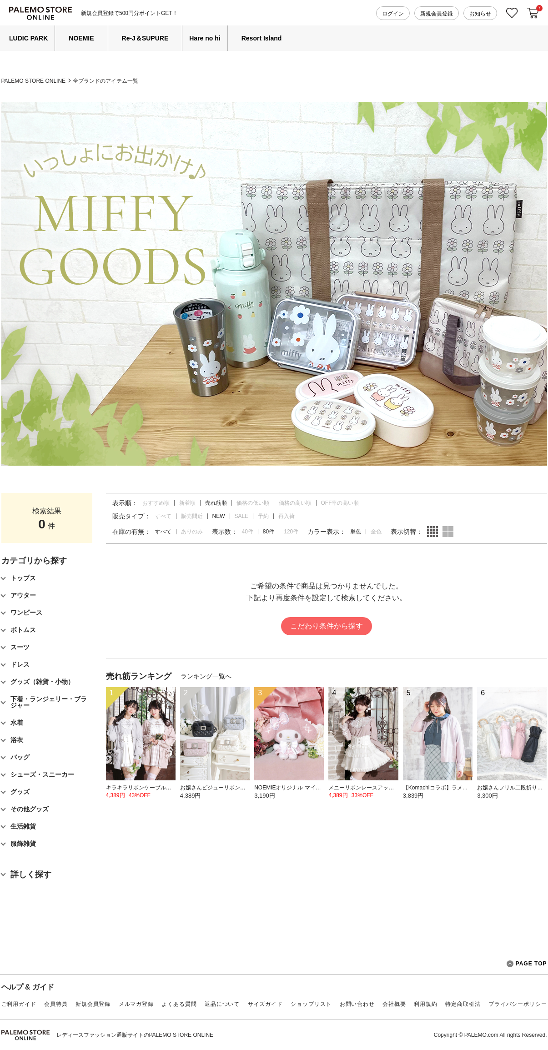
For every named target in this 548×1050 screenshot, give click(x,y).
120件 (291, 531)
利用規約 (425, 1004)
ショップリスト (311, 1004)
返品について (222, 1004)
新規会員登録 (436, 13)
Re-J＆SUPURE (145, 38)
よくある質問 (178, 1004)
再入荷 (286, 516)
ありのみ (192, 531)
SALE (242, 516)
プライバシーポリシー (517, 1004)
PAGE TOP (527, 963)
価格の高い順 (295, 503)
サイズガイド (265, 1004)
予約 (263, 516)
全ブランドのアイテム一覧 (105, 81)
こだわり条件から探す (326, 626)
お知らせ (480, 13)
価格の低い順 (252, 503)
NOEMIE (81, 38)
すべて (163, 516)
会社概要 (394, 1004)
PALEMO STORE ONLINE (33, 81)
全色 (376, 531)
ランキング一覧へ (206, 676)
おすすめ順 (156, 503)
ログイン (393, 13)
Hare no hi (204, 38)
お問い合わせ (357, 1004)
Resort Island (261, 38)
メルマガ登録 (136, 1004)
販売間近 (192, 516)
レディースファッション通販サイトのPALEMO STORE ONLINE (135, 1035)
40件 (247, 531)
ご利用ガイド (18, 1004)
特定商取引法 (462, 1004)
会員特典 (55, 1004)
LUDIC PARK (28, 38)
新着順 (187, 503)
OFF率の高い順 (340, 503)
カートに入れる (533, 13)
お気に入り (512, 13)
